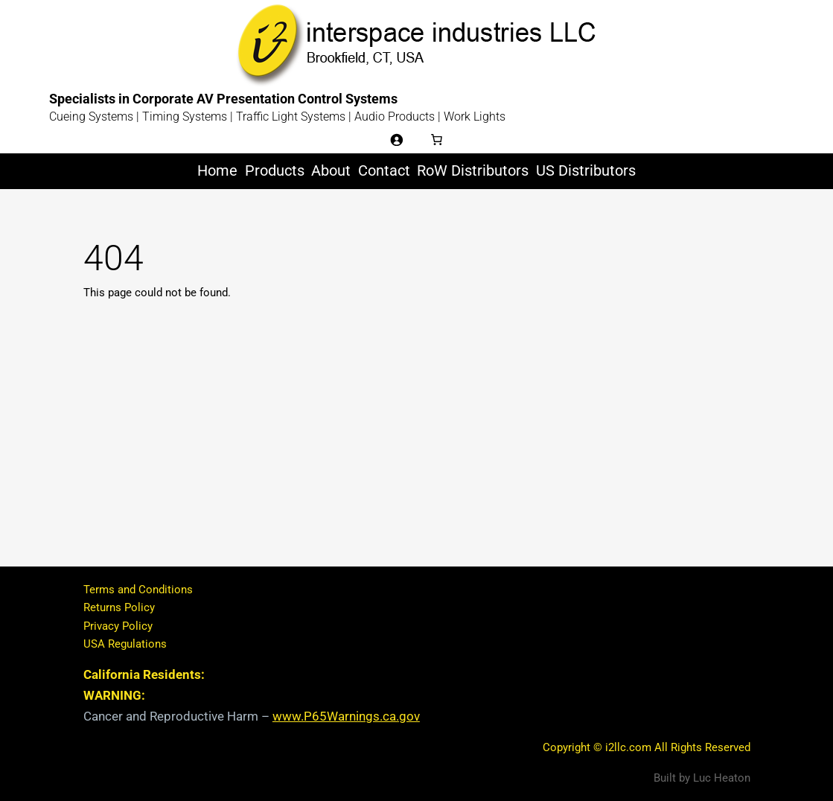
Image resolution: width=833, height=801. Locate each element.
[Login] (396, 139)
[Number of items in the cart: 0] (437, 139)
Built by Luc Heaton (702, 778)
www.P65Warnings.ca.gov (346, 716)
